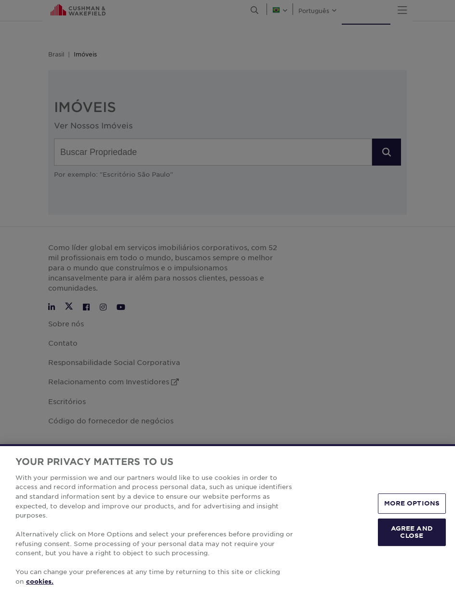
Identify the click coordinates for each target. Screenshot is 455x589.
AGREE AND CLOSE (412, 546)
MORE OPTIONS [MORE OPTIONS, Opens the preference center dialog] (412, 518)
